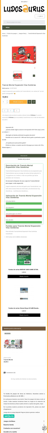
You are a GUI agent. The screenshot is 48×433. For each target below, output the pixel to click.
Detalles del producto (24, 159)
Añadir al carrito (18, 102)
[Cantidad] (4, 102)
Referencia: (5, 88)
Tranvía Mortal (8, 359)
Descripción (24, 155)
